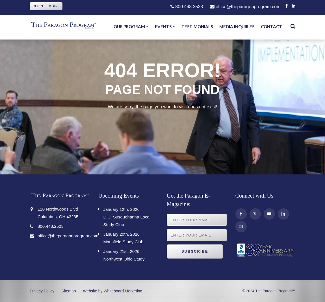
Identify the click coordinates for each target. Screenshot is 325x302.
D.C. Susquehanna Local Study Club (131, 216)
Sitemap (68, 291)
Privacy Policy (42, 291)
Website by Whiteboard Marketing (112, 291)
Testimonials (197, 26)
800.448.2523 (186, 6)
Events (163, 26)
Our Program (129, 26)
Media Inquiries (236, 26)
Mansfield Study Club (131, 237)
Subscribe (194, 251)
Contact (271, 26)
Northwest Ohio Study (131, 254)
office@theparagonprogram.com (245, 6)
